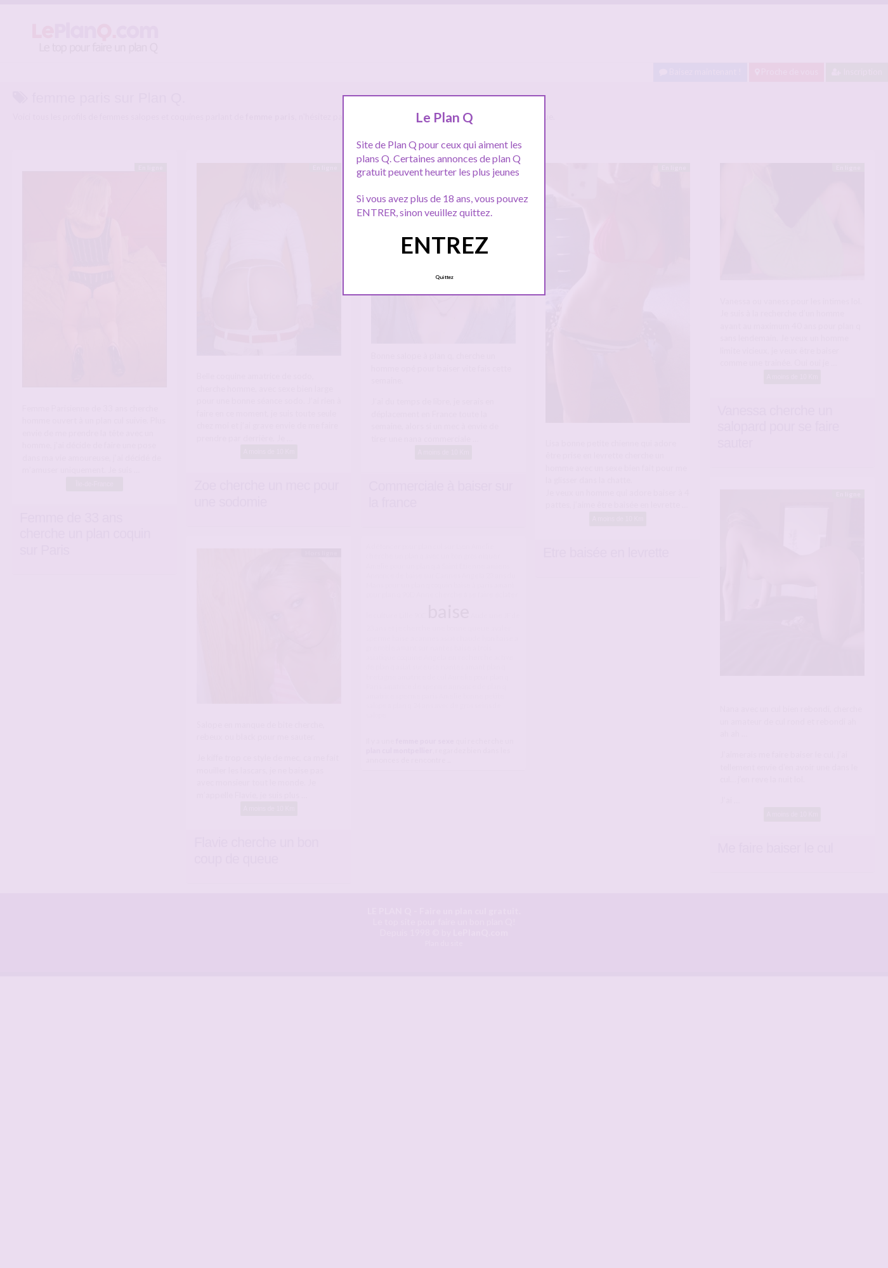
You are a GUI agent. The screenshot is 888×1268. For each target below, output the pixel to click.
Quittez (444, 277)
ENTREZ (444, 245)
